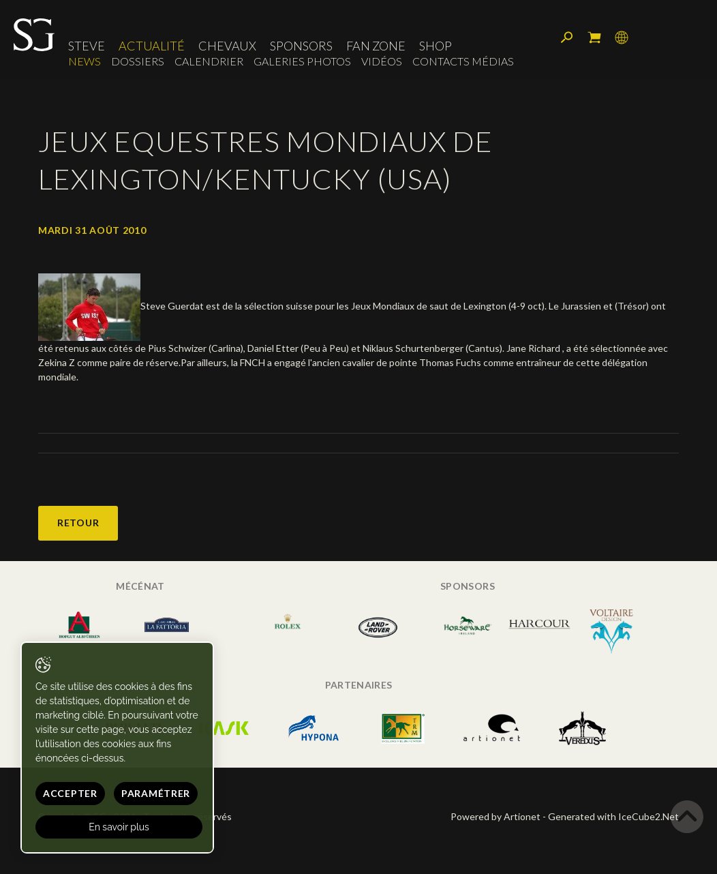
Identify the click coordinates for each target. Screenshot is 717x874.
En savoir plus (119, 827)
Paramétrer (155, 793)
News (84, 61)
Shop (435, 46)
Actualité (152, 46)
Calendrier (208, 61)
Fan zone (376, 46)
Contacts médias (463, 61)
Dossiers (137, 61)
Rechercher (567, 37)
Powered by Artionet (495, 816)
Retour (78, 522)
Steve (86, 46)
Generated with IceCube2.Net (613, 816)
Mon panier (594, 37)
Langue (621, 37)
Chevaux (227, 46)
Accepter (70, 793)
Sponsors (301, 46)
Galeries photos (302, 61)
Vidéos (381, 61)
